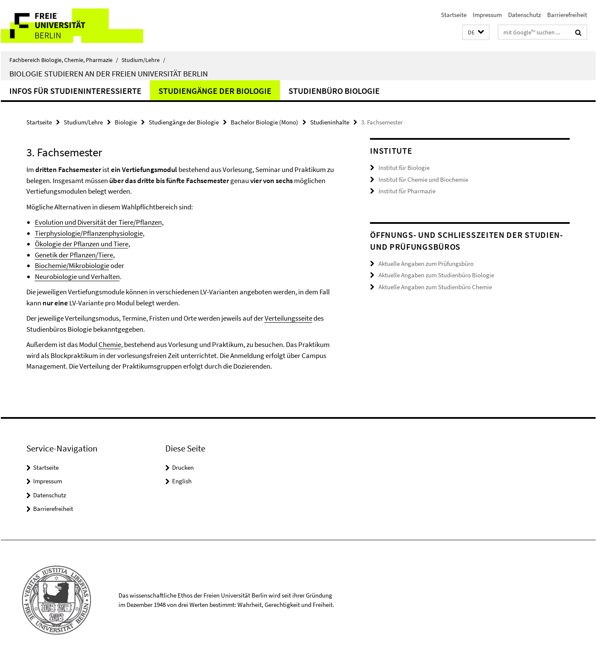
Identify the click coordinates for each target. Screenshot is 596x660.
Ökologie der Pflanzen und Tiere (81, 243)
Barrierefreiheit (567, 15)
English (182, 481)
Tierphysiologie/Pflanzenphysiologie (89, 233)
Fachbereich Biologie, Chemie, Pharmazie (63, 60)
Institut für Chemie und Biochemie (423, 179)
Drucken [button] (183, 467)
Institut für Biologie (404, 168)
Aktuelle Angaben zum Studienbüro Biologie (436, 275)
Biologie (126, 122)
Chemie (110, 344)
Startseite (453, 15)
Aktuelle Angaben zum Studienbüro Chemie (435, 287)
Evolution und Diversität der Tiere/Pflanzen (98, 222)
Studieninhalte (329, 122)
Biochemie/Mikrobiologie (72, 265)
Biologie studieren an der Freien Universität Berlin (108, 73)
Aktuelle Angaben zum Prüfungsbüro (426, 263)
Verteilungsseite (288, 318)
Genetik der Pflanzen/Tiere (74, 254)
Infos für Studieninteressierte (75, 90)
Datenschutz (524, 15)
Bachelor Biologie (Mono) (264, 122)
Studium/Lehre (143, 60)
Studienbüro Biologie (334, 90)
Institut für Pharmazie (407, 191)
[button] (475, 32)
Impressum (487, 15)
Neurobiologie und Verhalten (77, 276)
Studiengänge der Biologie (214, 90)
